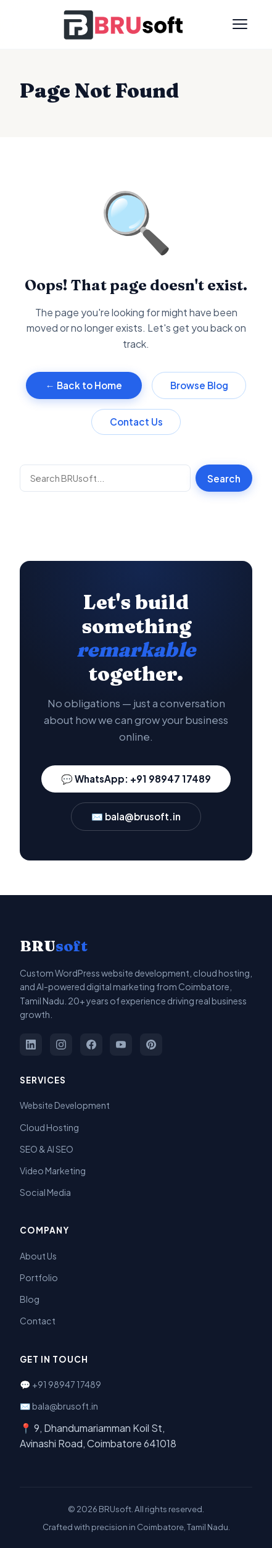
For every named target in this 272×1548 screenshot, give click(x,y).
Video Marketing (53, 1170)
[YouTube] (121, 1044)
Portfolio (39, 1277)
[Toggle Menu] (240, 24)
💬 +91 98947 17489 (60, 1384)
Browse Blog (199, 385)
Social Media (45, 1192)
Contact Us (136, 421)
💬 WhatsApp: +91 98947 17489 (136, 779)
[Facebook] (91, 1044)
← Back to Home (84, 385)
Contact (38, 1320)
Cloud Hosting (49, 1127)
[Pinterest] (151, 1044)
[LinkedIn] (31, 1044)
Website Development (65, 1105)
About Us (38, 1255)
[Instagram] (61, 1044)
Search (224, 478)
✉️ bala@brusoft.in (136, 816)
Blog (29, 1299)
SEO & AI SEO (46, 1149)
